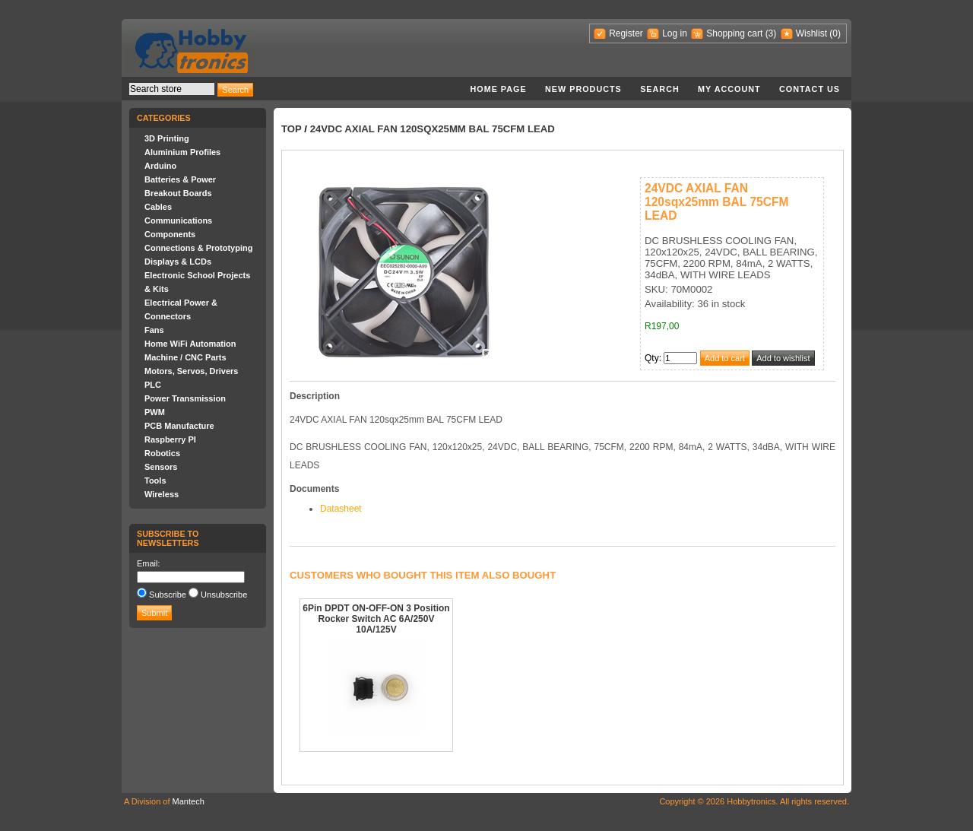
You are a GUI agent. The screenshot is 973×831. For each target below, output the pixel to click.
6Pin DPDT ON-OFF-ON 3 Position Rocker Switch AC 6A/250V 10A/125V (376, 619)
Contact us (809, 89)
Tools (155, 480)
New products (583, 89)
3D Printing (166, 138)
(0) (835, 33)
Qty (652, 358)
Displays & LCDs (177, 261)
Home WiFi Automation (190, 343)
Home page (498, 89)
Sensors (160, 466)
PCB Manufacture (179, 425)
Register (626, 33)
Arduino (160, 165)
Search (660, 89)
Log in (674, 33)
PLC (152, 384)
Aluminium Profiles (182, 152)
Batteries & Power (180, 179)
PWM (154, 412)
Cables (158, 206)
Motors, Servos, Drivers (191, 371)
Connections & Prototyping (198, 247)
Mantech (188, 801)
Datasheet (341, 508)
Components (169, 234)
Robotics (162, 453)
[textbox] (171, 89)
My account (729, 89)
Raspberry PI (170, 439)
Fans (154, 330)
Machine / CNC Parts (185, 357)
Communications (178, 220)
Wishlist (811, 33)
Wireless (161, 494)
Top (291, 129)
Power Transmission (185, 398)
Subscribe (167, 594)
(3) (771, 33)
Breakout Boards (178, 193)
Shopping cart (734, 33)
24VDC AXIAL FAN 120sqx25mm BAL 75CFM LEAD (432, 129)
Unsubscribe (224, 594)
